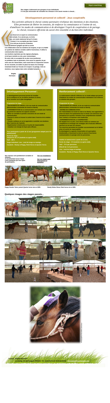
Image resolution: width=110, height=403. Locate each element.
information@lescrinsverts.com (78, 361)
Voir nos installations (44, 155)
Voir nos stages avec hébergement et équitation (44, 160)
